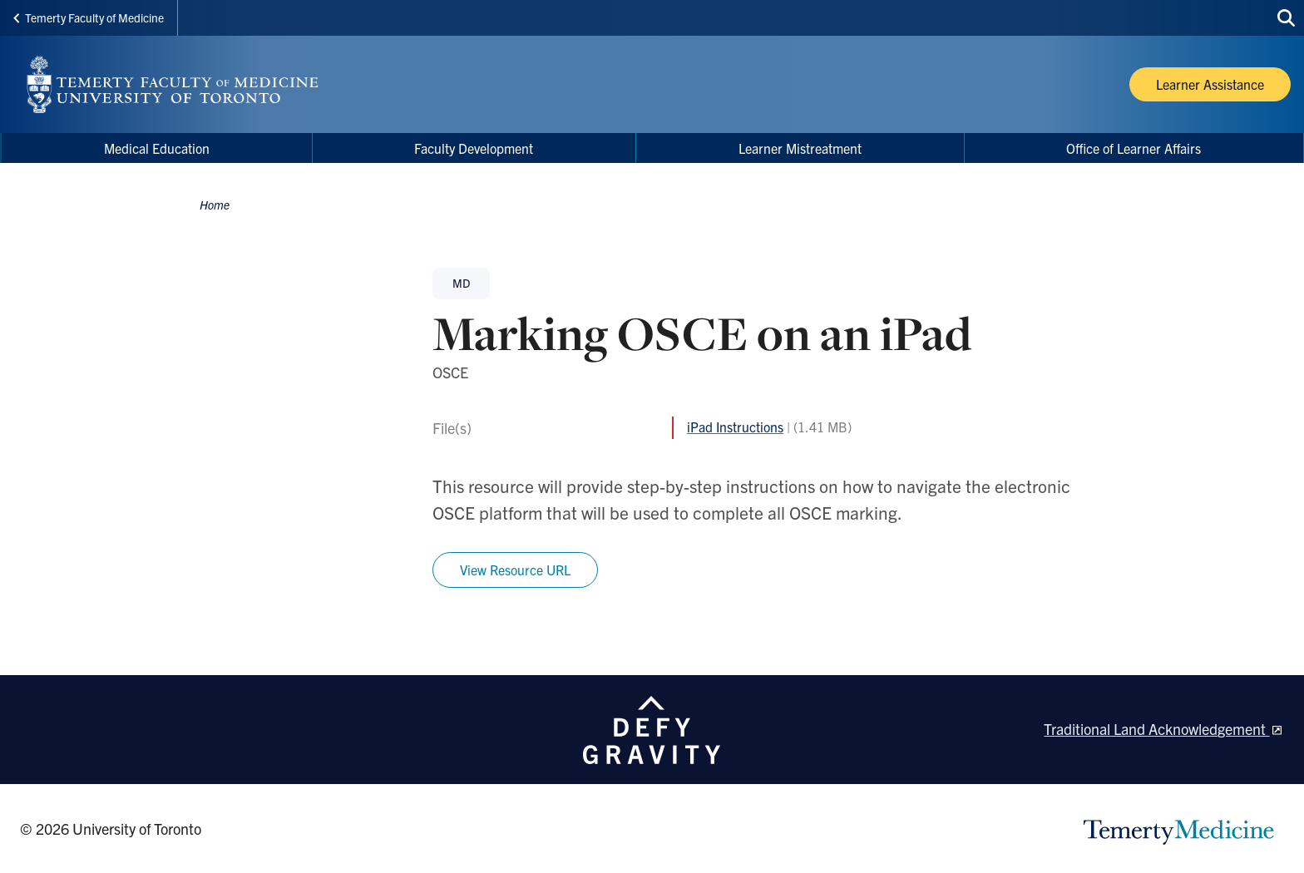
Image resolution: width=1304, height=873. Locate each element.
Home (215, 204)
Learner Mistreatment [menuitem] (800, 148)
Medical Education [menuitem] (157, 148)
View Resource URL (515, 569)
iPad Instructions (735, 426)
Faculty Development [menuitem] (473, 148)
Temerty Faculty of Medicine (88, 17)
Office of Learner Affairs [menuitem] (1133, 148)
